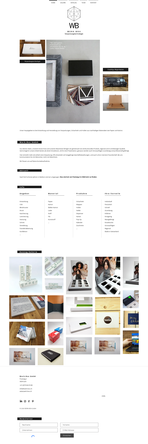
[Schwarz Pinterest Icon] (32, 401)
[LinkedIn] (21, 401)
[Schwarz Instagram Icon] (25, 401)
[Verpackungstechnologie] (32, 61)
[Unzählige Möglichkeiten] (115, 69)
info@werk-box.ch (26, 389)
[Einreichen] (67, 435)
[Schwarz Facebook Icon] (29, 401)
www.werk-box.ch (26, 391)
